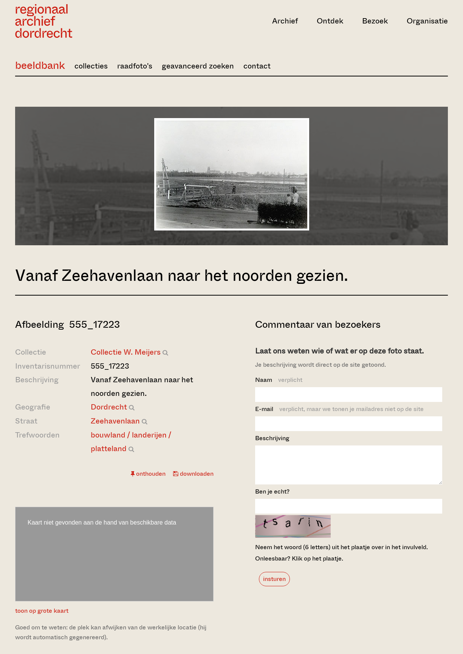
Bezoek (375, 21)
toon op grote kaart (41, 610)
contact (257, 66)
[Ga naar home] (80, 21)
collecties (91, 66)
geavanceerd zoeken (198, 66)
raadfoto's (134, 66)
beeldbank (40, 65)
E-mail (339, 409)
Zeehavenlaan (115, 421)
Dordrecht (109, 407)
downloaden (193, 473)
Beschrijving (272, 438)
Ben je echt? (272, 498)
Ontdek (330, 21)
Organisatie (427, 21)
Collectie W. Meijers (126, 352)
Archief (285, 21)
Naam (278, 379)
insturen (274, 585)
